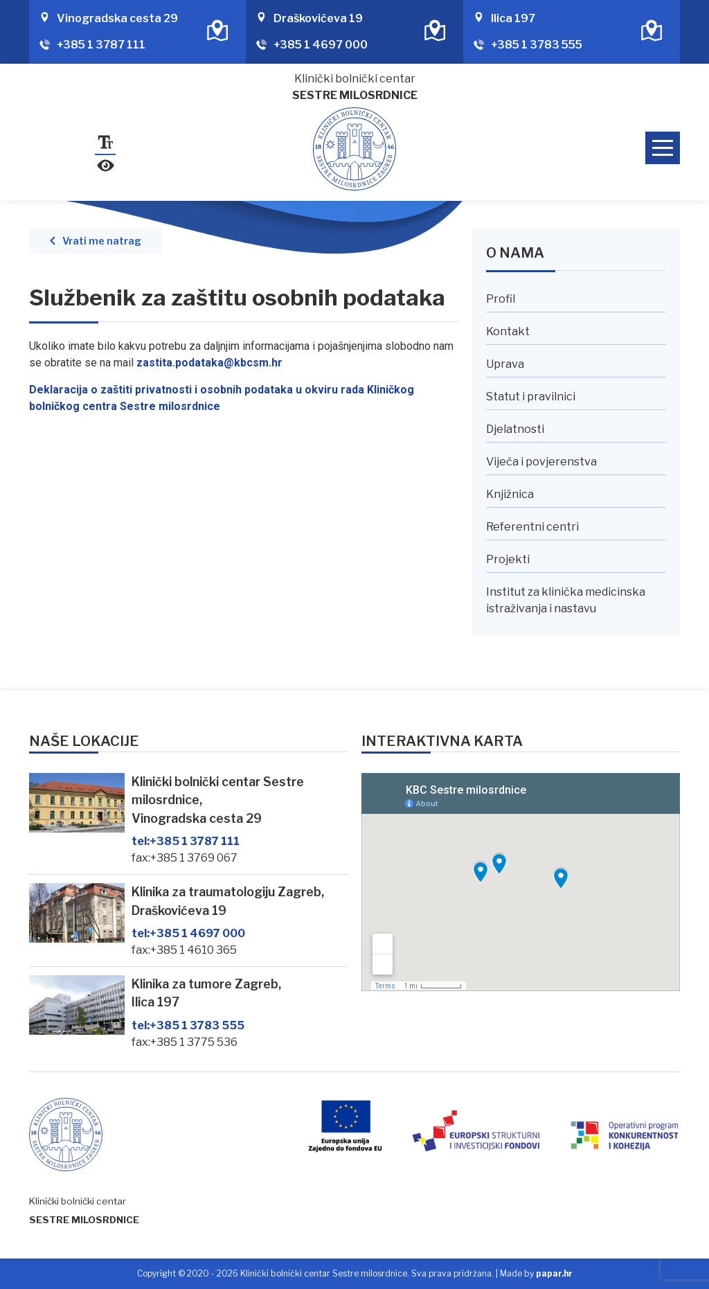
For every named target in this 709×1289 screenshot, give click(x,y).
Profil (500, 298)
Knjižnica (510, 494)
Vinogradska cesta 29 (117, 18)
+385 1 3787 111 (101, 44)
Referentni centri (532, 526)
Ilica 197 (513, 18)
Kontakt (508, 331)
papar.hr (554, 1273)
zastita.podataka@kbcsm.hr (209, 362)
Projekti (508, 559)
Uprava (505, 364)
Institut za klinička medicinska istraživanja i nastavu (565, 600)
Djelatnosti (515, 429)
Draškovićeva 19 (318, 18)
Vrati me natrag (101, 241)
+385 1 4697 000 (320, 44)
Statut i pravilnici (530, 396)
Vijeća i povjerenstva (541, 461)
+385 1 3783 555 (536, 44)
